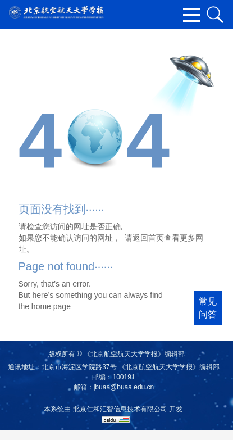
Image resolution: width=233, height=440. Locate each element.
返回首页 (148, 237)
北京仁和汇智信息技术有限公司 (120, 409)
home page (51, 306)
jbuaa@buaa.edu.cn (124, 387)
